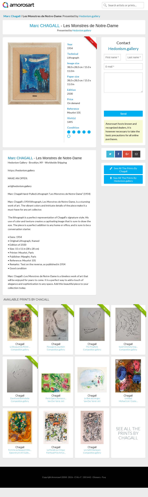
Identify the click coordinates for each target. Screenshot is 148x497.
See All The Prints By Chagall (123, 170)
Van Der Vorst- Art (56, 401)
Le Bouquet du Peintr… (20, 346)
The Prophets (92, 346)
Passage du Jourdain (56, 346)
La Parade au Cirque (56, 450)
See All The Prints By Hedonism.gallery (123, 179)
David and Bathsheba (19, 398)
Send (123, 113)
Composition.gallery (20, 349)
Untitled (128, 398)
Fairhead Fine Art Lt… (56, 452)
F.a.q (104, 477)
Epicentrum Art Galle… (19, 452)
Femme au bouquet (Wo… (19, 450)
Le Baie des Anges (92, 398)
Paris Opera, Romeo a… (56, 398)
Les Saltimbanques (92, 450)
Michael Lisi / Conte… (128, 401)
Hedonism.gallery (89, 16)
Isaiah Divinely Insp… (128, 346)
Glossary (97, 477)
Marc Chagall (11, 16)
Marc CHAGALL (44, 25)
